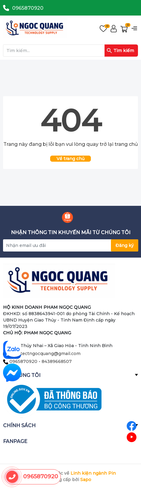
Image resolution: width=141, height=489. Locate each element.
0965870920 (27, 8)
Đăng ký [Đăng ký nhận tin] (124, 245)
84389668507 (57, 361)
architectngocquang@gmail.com (45, 353)
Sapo (85, 479)
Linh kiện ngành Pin (93, 473)
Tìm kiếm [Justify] (120, 50)
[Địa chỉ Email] (70, 245)
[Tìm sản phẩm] (70, 50)
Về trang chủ (70, 158)
